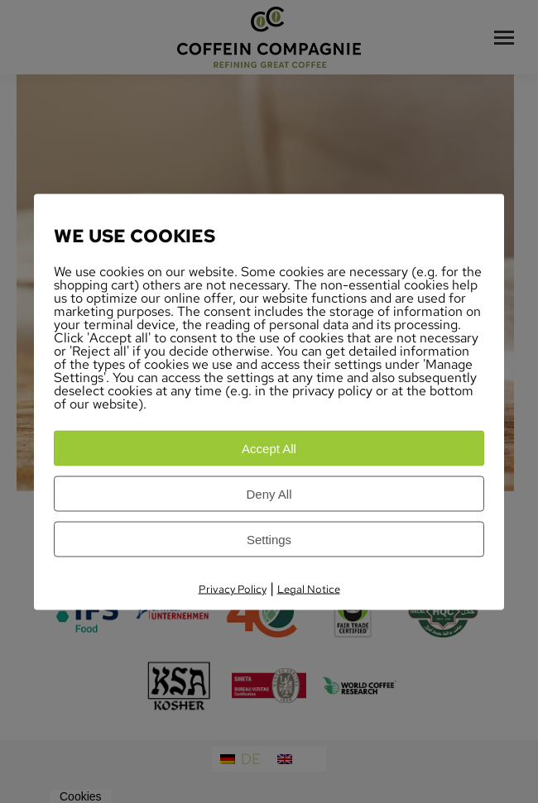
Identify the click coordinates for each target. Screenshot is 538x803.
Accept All (269, 448)
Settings (269, 539)
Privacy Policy (233, 588)
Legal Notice (308, 588)
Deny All (268, 493)
